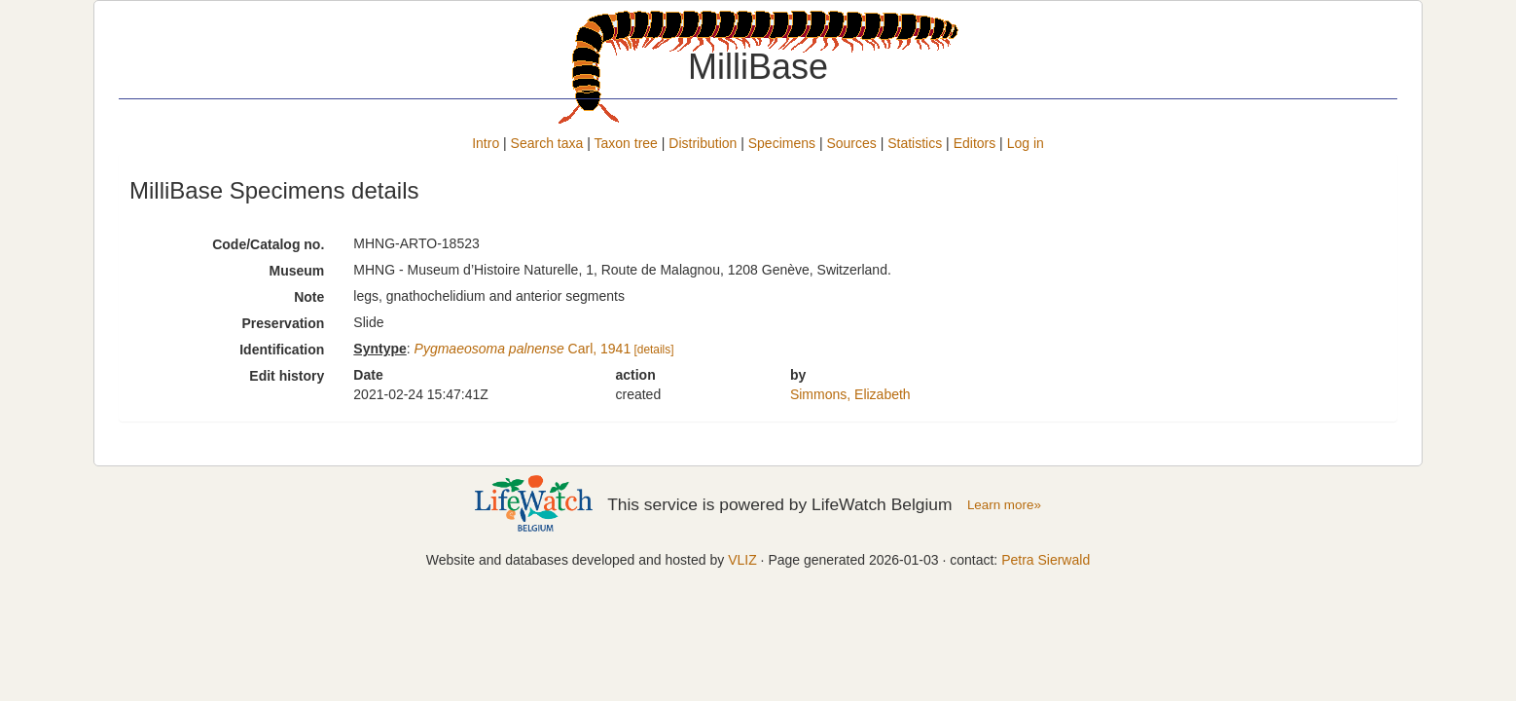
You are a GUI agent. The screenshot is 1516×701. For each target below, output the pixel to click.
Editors (975, 143)
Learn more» (1004, 505)
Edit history (286, 376)
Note (309, 297)
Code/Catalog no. (268, 244)
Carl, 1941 (523, 348)
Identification (281, 349)
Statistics (914, 143)
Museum (297, 270)
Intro (485, 143)
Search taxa (547, 143)
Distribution (702, 143)
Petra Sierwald (1045, 560)
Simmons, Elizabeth (850, 394)
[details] (653, 349)
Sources (851, 143)
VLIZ (742, 560)
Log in (1025, 143)
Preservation (283, 323)
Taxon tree (626, 143)
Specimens (781, 143)
